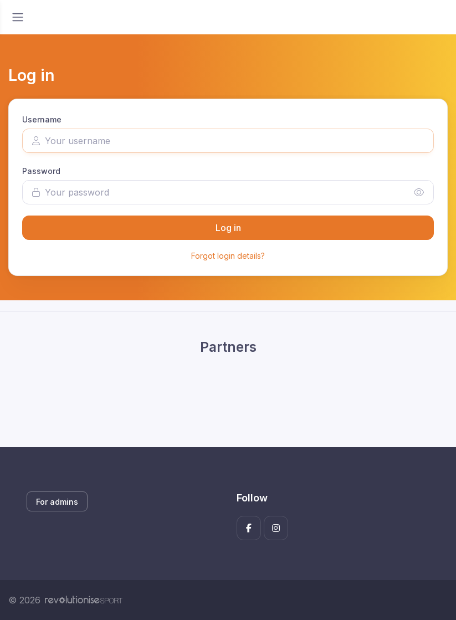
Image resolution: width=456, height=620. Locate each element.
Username (42, 119)
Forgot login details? (228, 255)
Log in (228, 227)
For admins (57, 501)
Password (41, 171)
